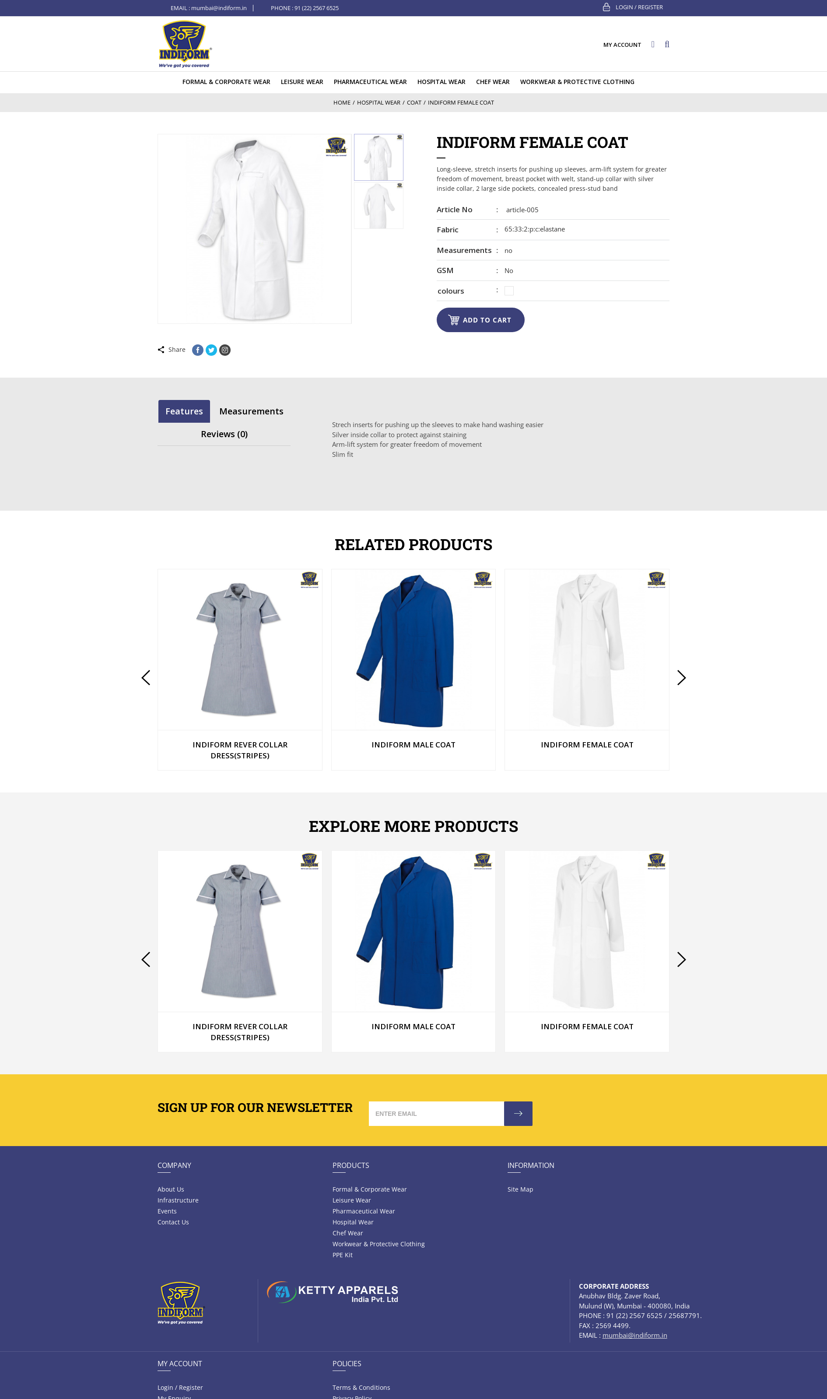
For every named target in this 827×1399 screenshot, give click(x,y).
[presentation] (145, 678)
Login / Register (639, 7)
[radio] (509, 290)
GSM (445, 270)
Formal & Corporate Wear (370, 1189)
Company (174, 1165)
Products (351, 1165)
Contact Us (173, 1222)
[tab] (184, 411)
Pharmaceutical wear (364, 1211)
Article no (455, 209)
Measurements (464, 250)
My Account (180, 1363)
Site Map (520, 1189)
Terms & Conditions (361, 1387)
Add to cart (487, 320)
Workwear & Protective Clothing (379, 1244)
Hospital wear (353, 1222)
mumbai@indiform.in (219, 8)
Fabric (448, 229)
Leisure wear (352, 1200)
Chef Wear (348, 1233)
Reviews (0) (224, 434)
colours (451, 291)
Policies (347, 1363)
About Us (171, 1189)
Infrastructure (178, 1200)
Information (531, 1165)
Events (167, 1211)
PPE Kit (343, 1255)
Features (184, 411)
